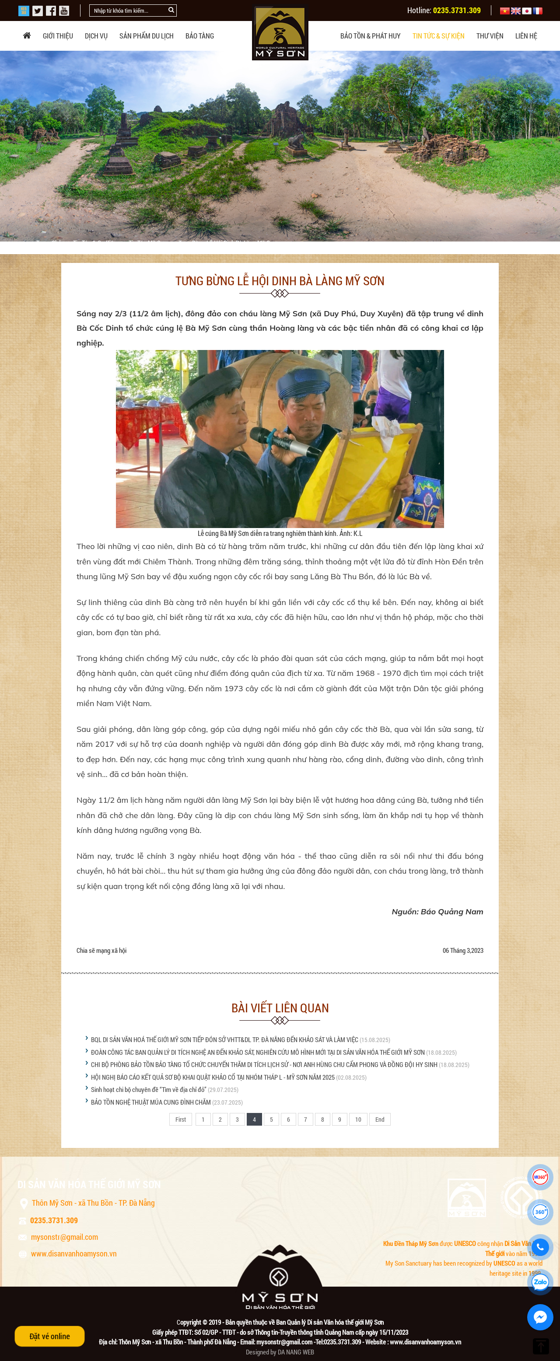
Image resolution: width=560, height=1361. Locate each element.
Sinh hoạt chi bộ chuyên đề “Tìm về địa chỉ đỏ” (148, 1089)
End (380, 1119)
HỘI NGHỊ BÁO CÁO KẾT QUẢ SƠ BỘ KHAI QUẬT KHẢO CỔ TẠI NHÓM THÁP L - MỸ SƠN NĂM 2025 (213, 1077)
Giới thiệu (58, 35)
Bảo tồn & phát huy (370, 35)
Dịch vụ (96, 35)
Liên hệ (526, 35)
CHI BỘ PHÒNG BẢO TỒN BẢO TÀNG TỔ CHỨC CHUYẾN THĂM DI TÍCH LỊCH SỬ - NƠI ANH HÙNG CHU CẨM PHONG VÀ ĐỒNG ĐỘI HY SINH (264, 1064)
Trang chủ (49, 242)
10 (358, 1119)
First (180, 1119)
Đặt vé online (50, 1336)
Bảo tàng (200, 35)
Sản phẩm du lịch (146, 35)
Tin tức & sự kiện (439, 35)
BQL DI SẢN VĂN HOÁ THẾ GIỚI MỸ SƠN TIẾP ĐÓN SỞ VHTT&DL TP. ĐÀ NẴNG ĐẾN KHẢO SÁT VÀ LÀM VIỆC (224, 1039)
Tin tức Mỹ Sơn (148, 242)
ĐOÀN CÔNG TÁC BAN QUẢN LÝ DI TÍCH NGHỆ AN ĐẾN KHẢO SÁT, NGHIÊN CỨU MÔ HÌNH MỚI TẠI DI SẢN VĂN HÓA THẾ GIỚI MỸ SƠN (258, 1052)
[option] (280, 146)
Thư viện (490, 35)
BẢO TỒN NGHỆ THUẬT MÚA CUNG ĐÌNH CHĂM (151, 1102)
